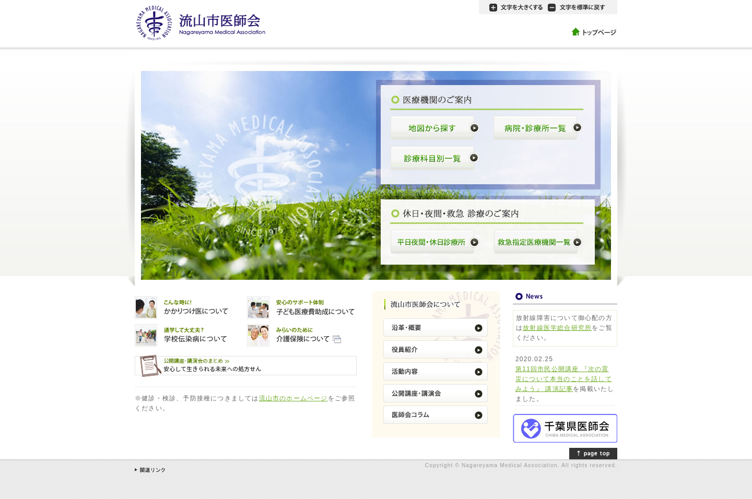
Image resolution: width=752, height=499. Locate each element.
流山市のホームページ (293, 398)
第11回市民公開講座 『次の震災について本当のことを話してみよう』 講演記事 (563, 379)
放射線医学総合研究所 (557, 327)
